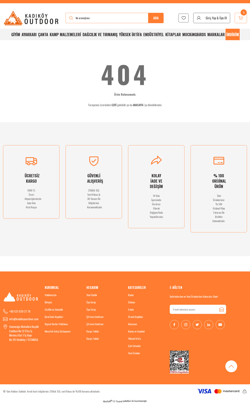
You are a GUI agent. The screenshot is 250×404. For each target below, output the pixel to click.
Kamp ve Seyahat (136, 331)
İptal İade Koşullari (54, 317)
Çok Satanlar (134, 346)
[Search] (115, 18)
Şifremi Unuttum (94, 317)
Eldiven (131, 302)
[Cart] (241, 18)
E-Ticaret (118, 401)
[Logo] (31, 17)
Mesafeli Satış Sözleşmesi (58, 331)
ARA (156, 18)
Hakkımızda (50, 295)
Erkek (131, 309)
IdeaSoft (107, 401)
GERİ (114, 105)
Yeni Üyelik (91, 295)
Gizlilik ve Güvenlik (54, 309)
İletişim (48, 302)
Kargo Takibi (92, 331)
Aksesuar (132, 324)
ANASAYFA (138, 105)
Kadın (131, 295)
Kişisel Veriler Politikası (56, 324)
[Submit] (221, 309)
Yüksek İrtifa (134, 338)
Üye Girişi (91, 302)
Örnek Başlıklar (135, 317)
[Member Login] (211, 18)
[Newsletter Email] (198, 309)
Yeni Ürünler (134, 353)
